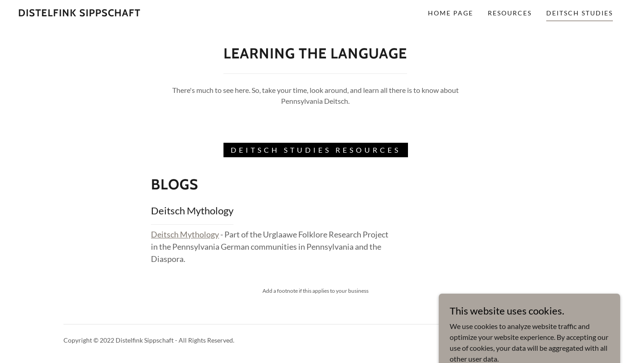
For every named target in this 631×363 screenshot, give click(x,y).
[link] (79, 13)
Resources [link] (510, 13)
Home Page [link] (450, 13)
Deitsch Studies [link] (579, 13)
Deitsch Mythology (185, 234)
